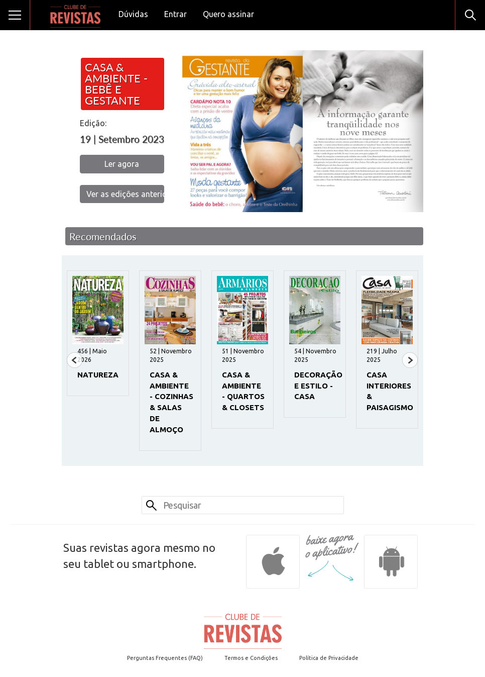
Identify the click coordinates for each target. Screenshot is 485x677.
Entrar (175, 14)
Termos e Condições (251, 658)
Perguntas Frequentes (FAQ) (165, 658)
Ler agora (121, 163)
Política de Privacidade (328, 658)
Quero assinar (228, 14)
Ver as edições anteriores (125, 194)
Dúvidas (133, 14)
